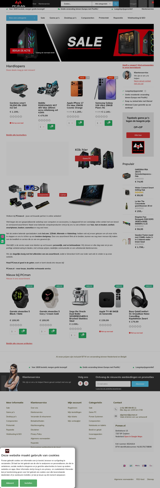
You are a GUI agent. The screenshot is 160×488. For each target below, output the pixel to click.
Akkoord (10, 483)
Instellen (28, 483)
